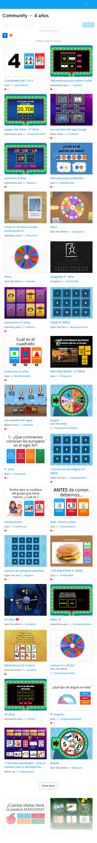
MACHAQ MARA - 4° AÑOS (67, 371)
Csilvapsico (78, 231)
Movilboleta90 (22, 376)
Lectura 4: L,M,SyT (63, 665)
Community (15, 15)
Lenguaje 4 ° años (62, 276)
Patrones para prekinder (67, 178)
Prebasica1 (66, 376)
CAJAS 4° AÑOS (60, 322)
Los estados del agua (18, 420)
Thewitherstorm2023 (66, 428)
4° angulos (57, 714)
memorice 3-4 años (17, 322)
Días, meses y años (63, 522)
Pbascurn (77, 767)
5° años (9, 469)
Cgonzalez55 (21, 85)
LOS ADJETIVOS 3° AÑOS (66, 571)
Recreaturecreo (79, 327)
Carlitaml (73, 134)
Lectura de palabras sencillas (24, 571)
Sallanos (30, 327)
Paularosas (20, 526)
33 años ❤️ (11, 619)
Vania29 (77, 85)
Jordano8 (31, 624)
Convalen (31, 669)
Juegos (54, 420)
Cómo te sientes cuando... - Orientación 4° (23, 229)
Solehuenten (27, 771)
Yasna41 (30, 281)
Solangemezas (78, 477)
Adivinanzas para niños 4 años (71, 80)
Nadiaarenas (67, 182)
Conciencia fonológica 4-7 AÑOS (68, 471)
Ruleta (54, 763)
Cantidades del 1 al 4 (18, 80)
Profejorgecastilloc (64, 673)
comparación (13, 522)
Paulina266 (72, 281)
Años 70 (55, 619)
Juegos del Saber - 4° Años (21, 129)
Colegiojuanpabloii (70, 718)
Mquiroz (31, 182)
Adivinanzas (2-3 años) (19, 665)
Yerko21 (31, 718)
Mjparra (29, 575)
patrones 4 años (15, 178)
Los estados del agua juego (68, 129)
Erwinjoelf (19, 473)
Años (53, 227)
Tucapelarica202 (36, 134)
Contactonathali (82, 624)
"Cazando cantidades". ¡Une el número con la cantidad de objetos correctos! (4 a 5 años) (25, 765)
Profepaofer (67, 575)
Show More (48, 785)
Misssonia (31, 235)
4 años (41, 15)
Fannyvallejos (67, 526)
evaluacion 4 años (16, 371)
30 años (9, 714)
